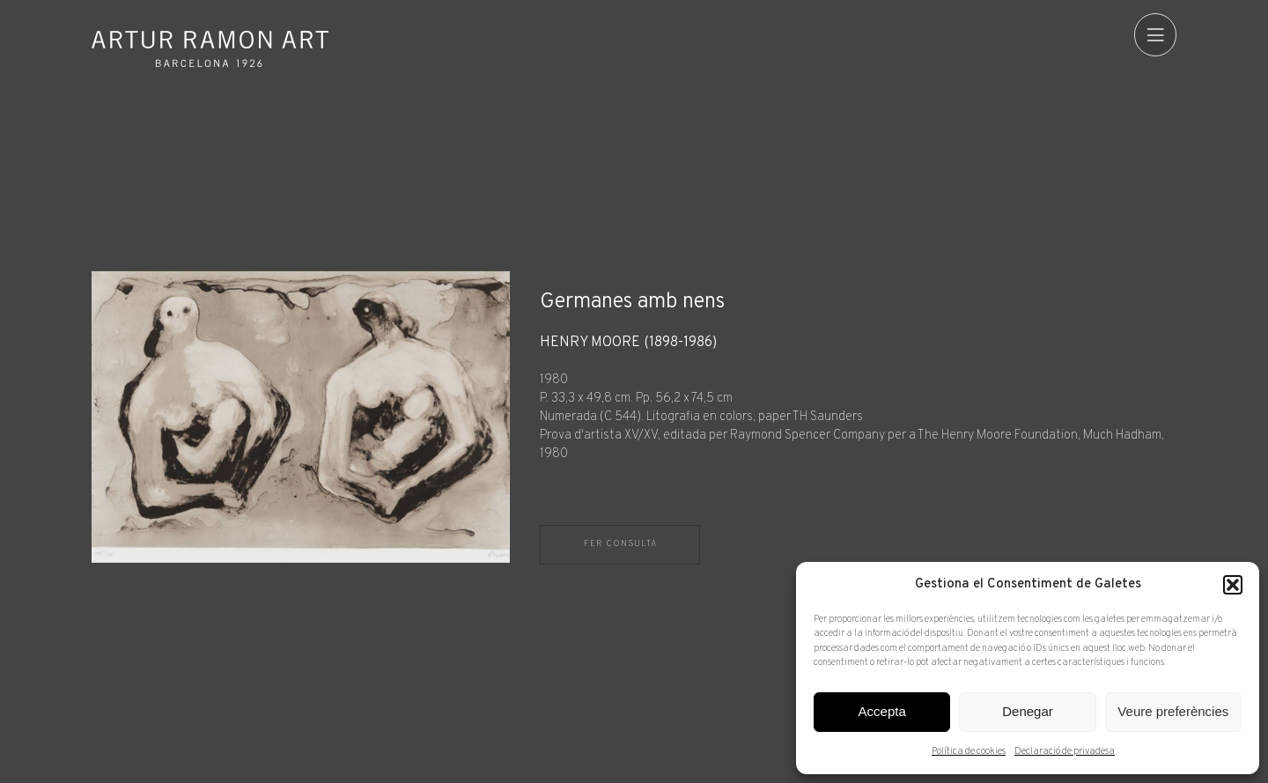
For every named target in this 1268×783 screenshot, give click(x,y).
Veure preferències (1172, 711)
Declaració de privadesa (1064, 751)
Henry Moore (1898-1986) (628, 343)
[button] (1233, 585)
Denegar (1027, 711)
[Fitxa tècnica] (858, 399)
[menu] (1155, 34)
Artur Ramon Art (210, 49)
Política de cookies (969, 751)
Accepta (882, 711)
